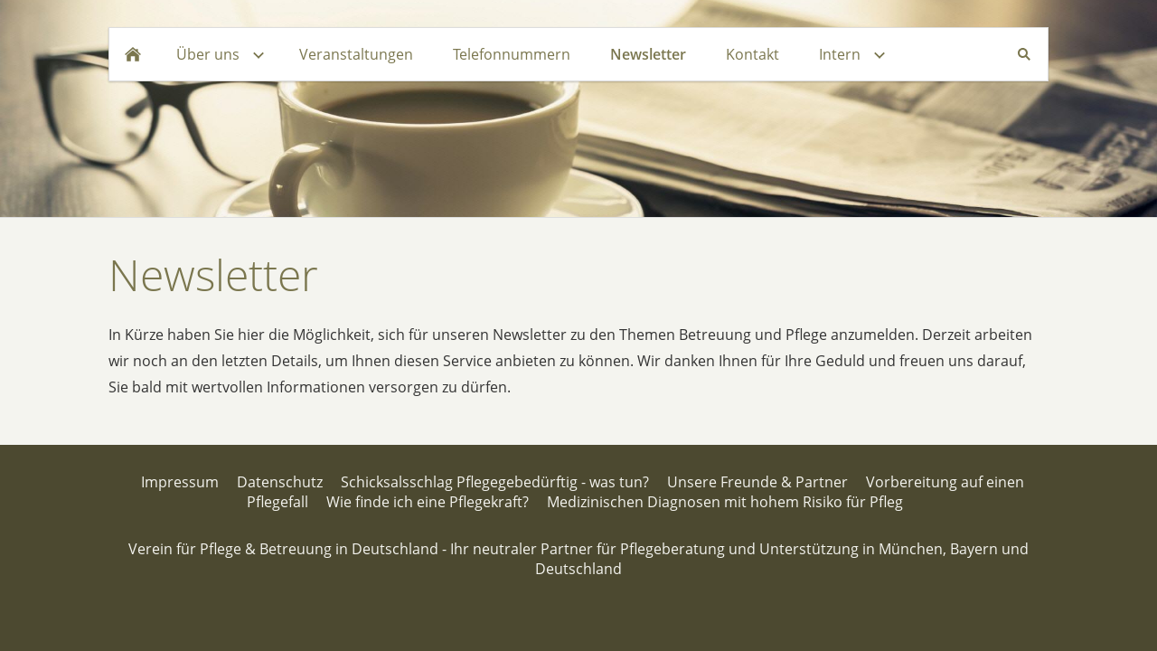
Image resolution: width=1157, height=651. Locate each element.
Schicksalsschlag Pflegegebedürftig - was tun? (495, 482)
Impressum (180, 482)
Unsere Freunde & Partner (757, 482)
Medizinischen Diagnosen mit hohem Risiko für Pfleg (725, 502)
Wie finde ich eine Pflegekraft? (427, 502)
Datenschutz (280, 482)
